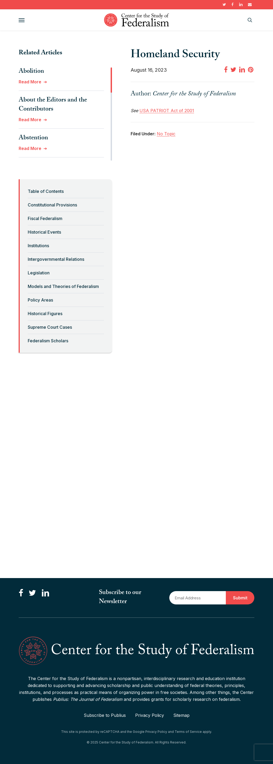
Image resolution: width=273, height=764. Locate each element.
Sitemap (181, 715)
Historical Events (44, 232)
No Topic (166, 133)
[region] (65, 114)
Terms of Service (188, 732)
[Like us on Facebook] (21, 593)
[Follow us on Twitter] (32, 593)
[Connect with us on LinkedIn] (45, 593)
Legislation (39, 272)
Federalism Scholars (48, 340)
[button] (22, 20)
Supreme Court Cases (50, 327)
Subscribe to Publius (105, 715)
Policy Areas (40, 300)
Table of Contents (46, 191)
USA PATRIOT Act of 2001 (166, 110)
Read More (30, 81)
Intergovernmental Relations (56, 259)
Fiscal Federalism (45, 218)
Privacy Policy (149, 715)
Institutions (38, 245)
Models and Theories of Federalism (63, 286)
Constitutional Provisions (52, 205)
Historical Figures (45, 313)
